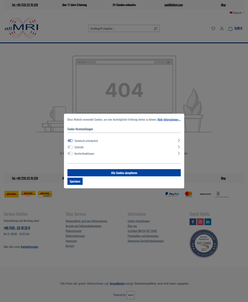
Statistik (79, 147)
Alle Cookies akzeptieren (124, 173)
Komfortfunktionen (84, 153)
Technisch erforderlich (86, 141)
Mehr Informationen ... (169, 119)
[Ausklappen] (179, 140)
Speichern (75, 181)
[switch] (70, 147)
